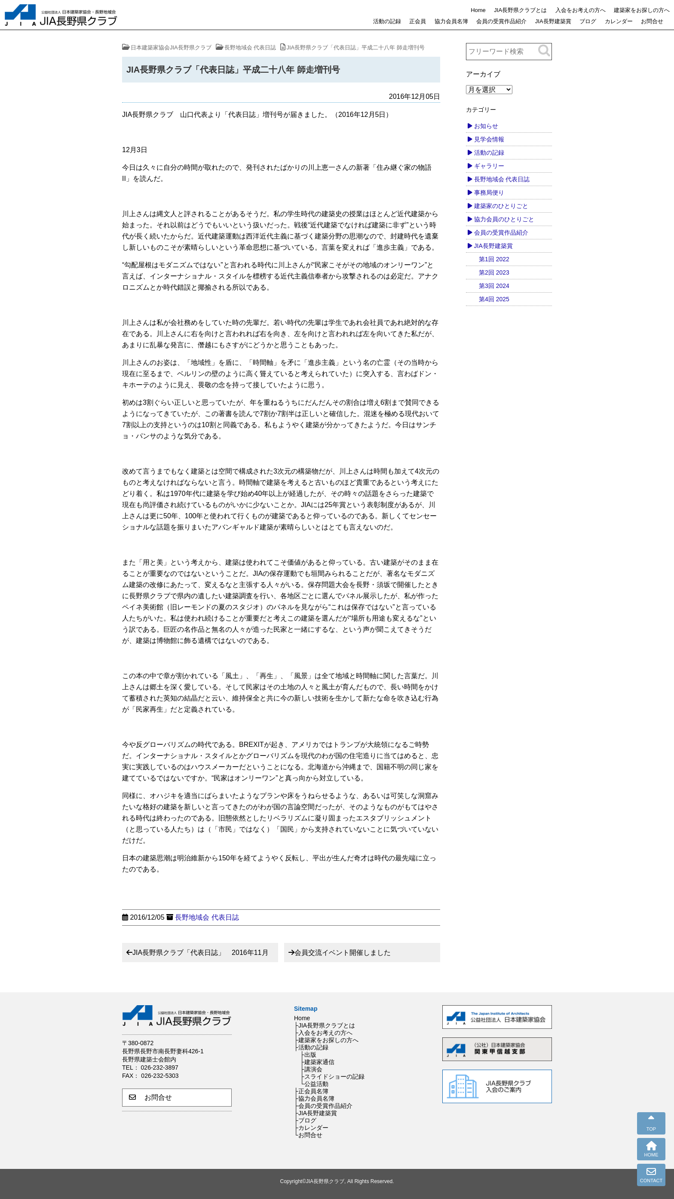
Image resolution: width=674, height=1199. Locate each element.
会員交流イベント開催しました (342, 952)
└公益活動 (314, 1083)
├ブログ (305, 1120)
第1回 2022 (494, 259)
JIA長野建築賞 (553, 21)
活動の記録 (387, 21)
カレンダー (619, 21)
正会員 (417, 21)
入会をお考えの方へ (580, 10)
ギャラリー (489, 165)
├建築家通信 (317, 1061)
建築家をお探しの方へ (642, 10)
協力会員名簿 (451, 21)
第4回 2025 (494, 299)
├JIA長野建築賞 (315, 1113)
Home (478, 10)
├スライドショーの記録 (332, 1076)
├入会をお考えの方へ (323, 1032)
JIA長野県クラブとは (520, 10)
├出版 (308, 1054)
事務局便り (489, 192)
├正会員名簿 (311, 1091)
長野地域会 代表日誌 (207, 917)
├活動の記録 (311, 1047)
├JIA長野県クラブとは (324, 1025)
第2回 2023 (494, 272)
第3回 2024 (494, 285)
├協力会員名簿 (314, 1098)
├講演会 (311, 1069)
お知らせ (486, 125)
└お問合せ (308, 1135)
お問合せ (652, 21)
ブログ (587, 21)
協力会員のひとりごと (504, 219)
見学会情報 (489, 139)
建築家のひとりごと (501, 205)
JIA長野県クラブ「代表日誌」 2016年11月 (200, 952)
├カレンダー (311, 1127)
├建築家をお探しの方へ (326, 1040)
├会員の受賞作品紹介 (323, 1105)
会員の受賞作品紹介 (501, 21)
